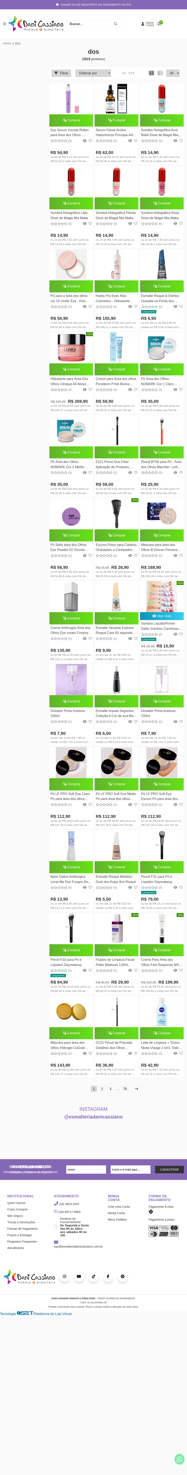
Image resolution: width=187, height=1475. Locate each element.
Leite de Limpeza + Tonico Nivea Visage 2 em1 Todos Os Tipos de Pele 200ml (160, 1050)
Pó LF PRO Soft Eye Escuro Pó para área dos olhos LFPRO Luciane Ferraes (158, 800)
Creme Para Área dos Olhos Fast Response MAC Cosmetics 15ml (160, 967)
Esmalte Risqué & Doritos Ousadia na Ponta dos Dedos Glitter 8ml (159, 300)
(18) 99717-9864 (67, 1216)
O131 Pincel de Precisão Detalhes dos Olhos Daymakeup (113, 1050)
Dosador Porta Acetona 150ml (157, 716)
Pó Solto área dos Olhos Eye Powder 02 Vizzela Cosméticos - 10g (68, 550)
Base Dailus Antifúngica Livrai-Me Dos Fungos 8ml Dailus (69, 883)
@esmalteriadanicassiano (93, 1121)
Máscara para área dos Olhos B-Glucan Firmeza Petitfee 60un (158, 550)
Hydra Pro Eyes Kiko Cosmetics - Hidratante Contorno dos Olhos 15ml (114, 300)
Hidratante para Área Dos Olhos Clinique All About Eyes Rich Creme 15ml (69, 383)
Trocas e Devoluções (21, 1226)
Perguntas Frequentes (22, 1245)
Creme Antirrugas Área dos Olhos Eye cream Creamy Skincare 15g (70, 633)
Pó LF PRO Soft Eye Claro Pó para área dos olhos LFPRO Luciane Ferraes (70, 800)
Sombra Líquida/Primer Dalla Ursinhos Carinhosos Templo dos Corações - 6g (159, 629)
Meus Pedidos (117, 1223)
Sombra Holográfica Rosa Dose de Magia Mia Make (159, 216)
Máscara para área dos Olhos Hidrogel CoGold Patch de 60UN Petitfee (67, 1050)
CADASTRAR (169, 1173)
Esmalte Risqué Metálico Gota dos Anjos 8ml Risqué (115, 882)
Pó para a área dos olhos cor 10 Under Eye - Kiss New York (69, 300)
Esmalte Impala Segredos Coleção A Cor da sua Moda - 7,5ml (114, 717)
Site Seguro (15, 1220)
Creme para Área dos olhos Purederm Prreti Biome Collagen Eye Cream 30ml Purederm (115, 383)
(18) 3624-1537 (66, 1208)
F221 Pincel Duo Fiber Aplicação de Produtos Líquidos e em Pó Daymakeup (111, 466)
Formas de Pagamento (22, 1232)
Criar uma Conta (119, 1210)
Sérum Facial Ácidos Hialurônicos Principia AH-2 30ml (115, 133)
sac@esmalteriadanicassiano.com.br (78, 1248)
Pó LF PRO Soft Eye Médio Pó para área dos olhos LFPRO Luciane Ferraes (115, 800)
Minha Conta (116, 1217)
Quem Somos (16, 1207)
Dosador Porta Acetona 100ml (67, 716)
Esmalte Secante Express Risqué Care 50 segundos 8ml (114, 633)
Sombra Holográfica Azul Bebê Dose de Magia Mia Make (158, 133)
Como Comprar (17, 1213)
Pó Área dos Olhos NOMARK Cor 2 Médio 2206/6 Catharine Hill (67, 466)
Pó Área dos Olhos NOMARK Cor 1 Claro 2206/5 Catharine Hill (156, 383)
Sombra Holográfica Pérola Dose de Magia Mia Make (115, 216)
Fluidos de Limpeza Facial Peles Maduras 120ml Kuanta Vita (114, 967)
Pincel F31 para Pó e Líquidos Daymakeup (155, 882)
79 (125, 1093)
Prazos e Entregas (19, 1239)
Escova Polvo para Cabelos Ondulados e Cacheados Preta (115, 550)
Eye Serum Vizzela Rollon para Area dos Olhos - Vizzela (69, 133)
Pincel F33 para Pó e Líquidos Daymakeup (66, 966)
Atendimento (15, 1252)
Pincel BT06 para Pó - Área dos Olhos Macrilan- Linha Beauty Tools (160, 466)
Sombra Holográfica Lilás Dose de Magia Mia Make (69, 216)
